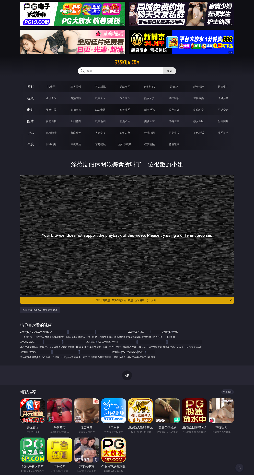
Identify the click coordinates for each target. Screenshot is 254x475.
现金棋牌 (198, 86)
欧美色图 (100, 121)
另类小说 (174, 132)
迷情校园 (149, 132)
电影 (30, 109)
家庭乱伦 (75, 132)
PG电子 (51, 86)
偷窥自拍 (51, 121)
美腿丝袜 (149, 121)
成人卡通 (100, 109)
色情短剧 (174, 144)
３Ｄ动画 (125, 98)
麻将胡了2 (149, 86)
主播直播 (198, 98)
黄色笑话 (198, 132)
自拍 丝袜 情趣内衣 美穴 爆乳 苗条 (40, 310)
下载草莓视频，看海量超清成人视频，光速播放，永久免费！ (164, 300)
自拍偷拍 (75, 98)
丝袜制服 (174, 98)
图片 (30, 121)
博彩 (30, 86)
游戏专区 (125, 86)
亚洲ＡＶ (51, 98)
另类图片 (223, 121)
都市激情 (51, 132)
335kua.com (127, 62)
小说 (30, 132)
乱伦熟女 (198, 109)
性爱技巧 (223, 132)
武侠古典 (125, 132)
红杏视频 (149, 144)
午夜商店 (75, 144)
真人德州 (75, 86)
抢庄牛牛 (223, 86)
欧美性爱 (125, 109)
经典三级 (174, 109)
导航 (30, 144)
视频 (30, 98)
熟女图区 (198, 121)
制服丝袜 (149, 109)
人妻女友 (100, 132)
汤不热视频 (124, 144)
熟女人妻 (149, 98)
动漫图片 (125, 121)
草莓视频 (100, 144)
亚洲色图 (75, 121)
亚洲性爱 (51, 109)
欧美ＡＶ (100, 98)
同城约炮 (51, 144)
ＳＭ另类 (223, 98)
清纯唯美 (174, 121)
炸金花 (174, 86)
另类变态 (223, 109)
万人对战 (100, 86)
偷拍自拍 (75, 109)
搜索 (169, 71)
